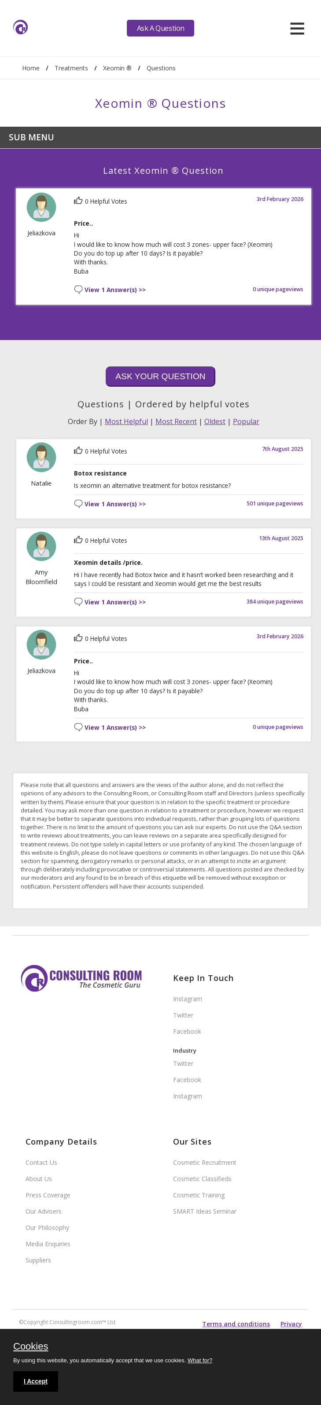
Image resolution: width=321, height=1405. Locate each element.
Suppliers (38, 1260)
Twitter (183, 1015)
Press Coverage (48, 1195)
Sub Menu (31, 137)
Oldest (214, 421)
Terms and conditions (236, 1324)
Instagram (187, 999)
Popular (246, 421)
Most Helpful (126, 421)
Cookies (30, 1347)
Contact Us (41, 1162)
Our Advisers (44, 1211)
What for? (200, 1360)
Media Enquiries (48, 1244)
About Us (39, 1178)
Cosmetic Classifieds (202, 1178)
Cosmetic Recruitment (204, 1162)
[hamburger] (297, 28)
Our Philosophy (47, 1227)
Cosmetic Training (199, 1195)
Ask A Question (160, 28)
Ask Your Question (160, 376)
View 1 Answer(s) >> (115, 290)
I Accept (36, 1381)
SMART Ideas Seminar (204, 1211)
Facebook (187, 1031)
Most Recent (176, 421)
